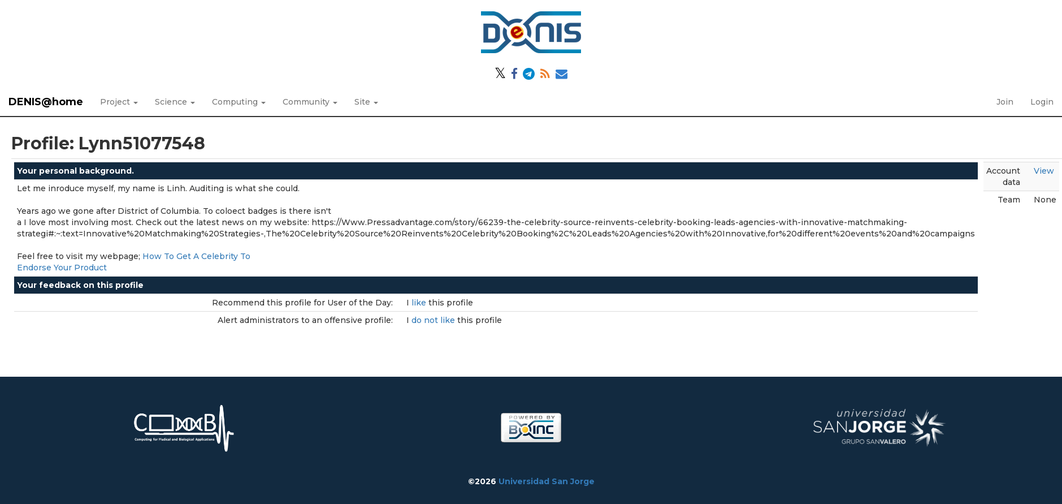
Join (1004, 102)
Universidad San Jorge (547, 481)
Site (366, 102)
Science (175, 102)
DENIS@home (45, 102)
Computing (239, 102)
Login (1042, 102)
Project (119, 102)
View (1044, 171)
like (419, 303)
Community (310, 102)
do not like (434, 320)
